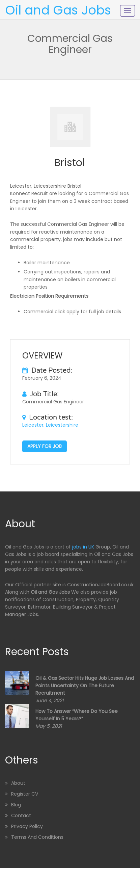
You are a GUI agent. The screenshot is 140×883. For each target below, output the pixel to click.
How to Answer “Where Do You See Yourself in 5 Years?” (76, 715)
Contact (21, 815)
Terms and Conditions (37, 837)
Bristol (69, 163)
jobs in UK (83, 546)
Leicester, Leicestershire (50, 425)
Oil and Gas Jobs (58, 10)
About (18, 783)
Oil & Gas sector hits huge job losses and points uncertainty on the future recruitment (84, 685)
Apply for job (44, 446)
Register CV (24, 794)
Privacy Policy (27, 826)
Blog (16, 804)
